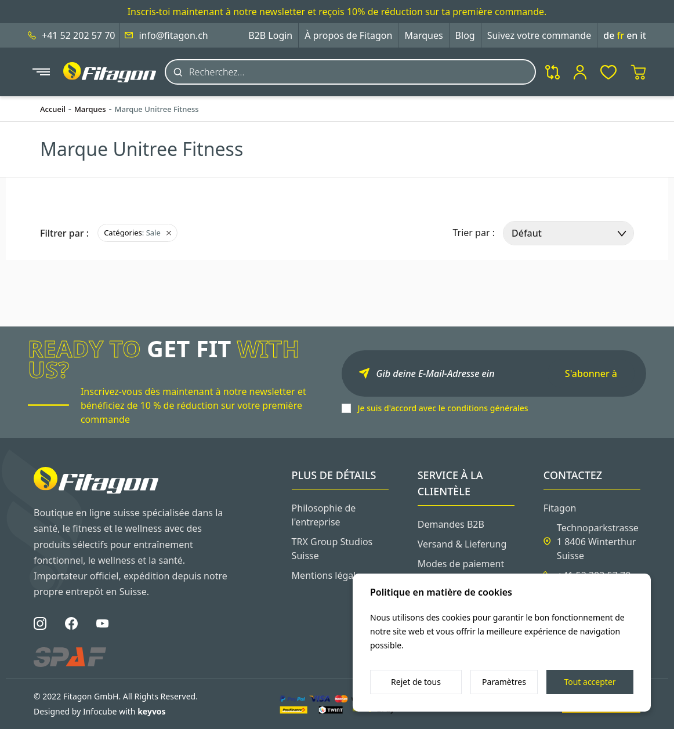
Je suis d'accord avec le (443, 408)
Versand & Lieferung (462, 544)
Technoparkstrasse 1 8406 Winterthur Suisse (598, 541)
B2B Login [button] (270, 35)
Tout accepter (589, 681)
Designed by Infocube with (100, 711)
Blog (465, 35)
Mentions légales (329, 575)
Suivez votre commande (539, 35)
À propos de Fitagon (348, 35)
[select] (568, 233)
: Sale (137, 232)
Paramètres (504, 681)
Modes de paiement (461, 563)
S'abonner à (591, 373)
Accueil (53, 109)
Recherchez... (216, 72)
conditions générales (487, 408)
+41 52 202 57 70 (78, 35)
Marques (423, 35)
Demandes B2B (451, 524)
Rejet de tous (416, 681)
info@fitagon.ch (173, 35)
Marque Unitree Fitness (157, 109)
